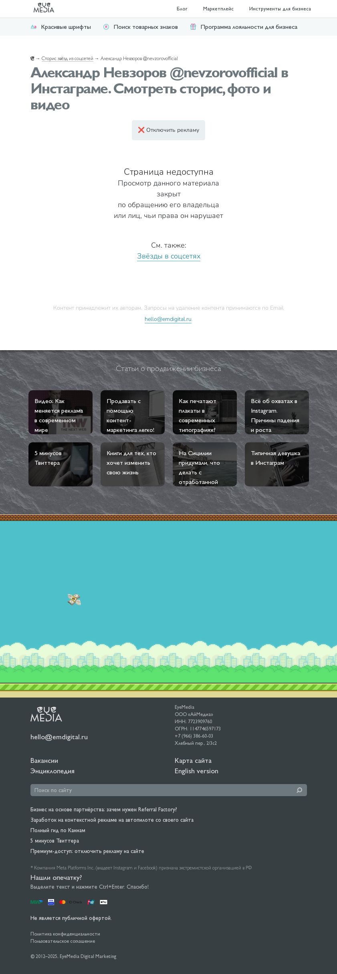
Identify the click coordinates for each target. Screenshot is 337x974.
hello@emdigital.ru (168, 319)
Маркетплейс (218, 9)
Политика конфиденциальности (65, 934)
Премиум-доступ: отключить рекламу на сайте (87, 851)
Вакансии (44, 760)
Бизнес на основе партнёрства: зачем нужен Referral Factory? (103, 809)
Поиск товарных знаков (140, 26)
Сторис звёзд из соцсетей (67, 58)
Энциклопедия (52, 770)
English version (196, 770)
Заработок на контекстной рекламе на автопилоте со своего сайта (112, 820)
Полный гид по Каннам (57, 830)
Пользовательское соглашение (62, 941)
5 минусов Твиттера (54, 840)
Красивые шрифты (60, 26)
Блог (182, 9)
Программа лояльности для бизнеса (243, 26)
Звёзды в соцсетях (168, 256)
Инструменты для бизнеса (280, 9)
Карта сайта (193, 760)
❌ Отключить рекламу (168, 130)
